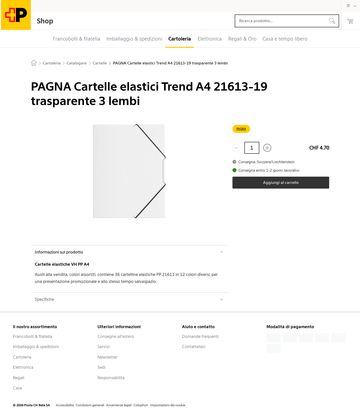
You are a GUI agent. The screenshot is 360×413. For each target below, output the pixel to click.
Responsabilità (111, 377)
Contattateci (193, 346)
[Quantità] (251, 148)
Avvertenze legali (119, 405)
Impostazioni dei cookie (167, 405)
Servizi (103, 346)
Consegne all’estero (115, 336)
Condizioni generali (90, 405)
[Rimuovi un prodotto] (236, 148)
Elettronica (23, 367)
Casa (17, 387)
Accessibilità (65, 405)
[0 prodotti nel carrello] (350, 21)
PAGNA (241, 129)
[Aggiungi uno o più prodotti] (267, 148)
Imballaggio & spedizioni (36, 346)
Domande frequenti (200, 336)
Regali (18, 377)
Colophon (141, 405)
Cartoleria (22, 357)
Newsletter (107, 357)
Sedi (101, 367)
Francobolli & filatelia (32, 336)
